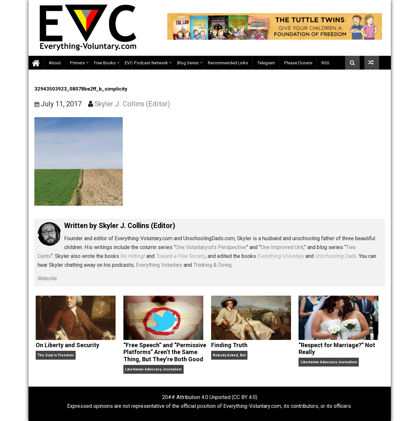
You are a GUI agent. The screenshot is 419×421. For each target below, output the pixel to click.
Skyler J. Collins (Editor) (132, 104)
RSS (325, 62)
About (55, 62)
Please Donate (298, 62)
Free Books (105, 62)
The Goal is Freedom (55, 355)
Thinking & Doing (212, 265)
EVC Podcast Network (146, 62)
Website (47, 278)
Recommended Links (228, 62)
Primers (77, 62)
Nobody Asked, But (229, 355)
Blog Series (188, 62)
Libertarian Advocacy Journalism (153, 369)
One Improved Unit (282, 247)
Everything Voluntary (159, 265)
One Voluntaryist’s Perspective (210, 247)
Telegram (266, 62)
